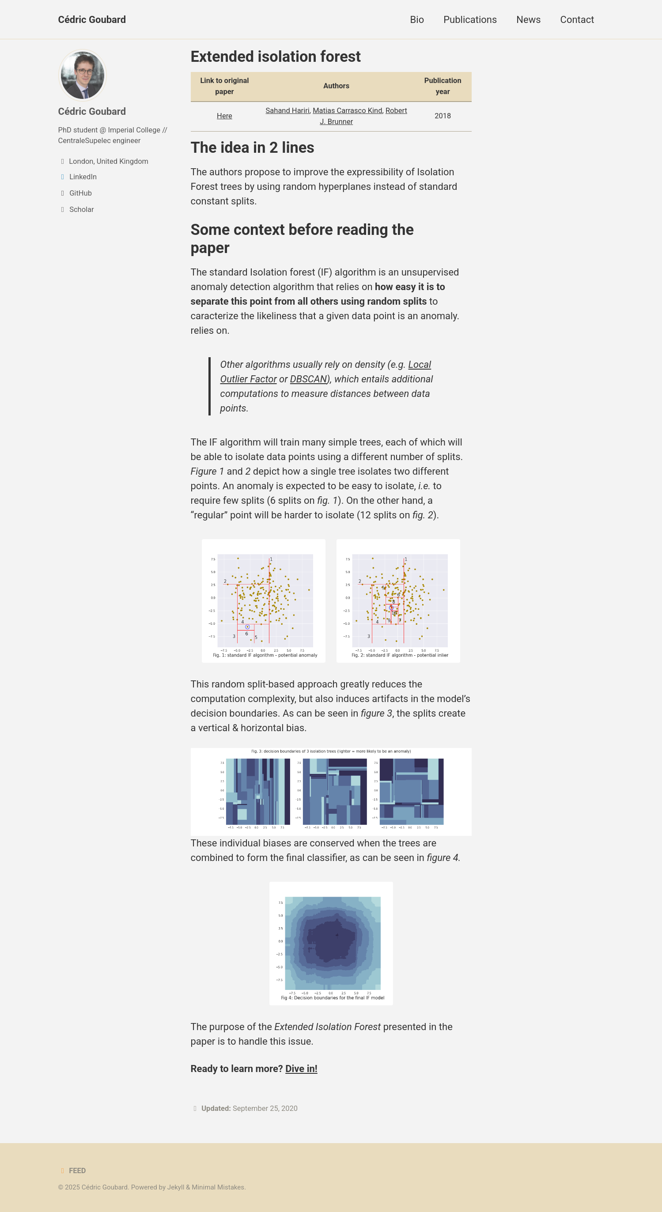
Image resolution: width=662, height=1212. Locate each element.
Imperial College (134, 130)
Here (224, 116)
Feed (72, 1171)
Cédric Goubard (92, 19)
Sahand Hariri (288, 110)
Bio (417, 19)
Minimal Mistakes (218, 1187)
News (528, 19)
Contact (577, 19)
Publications (470, 19)
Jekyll (176, 1187)
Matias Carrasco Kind (347, 110)
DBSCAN (308, 379)
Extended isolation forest (276, 56)
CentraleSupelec (84, 140)
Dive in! (301, 1068)
